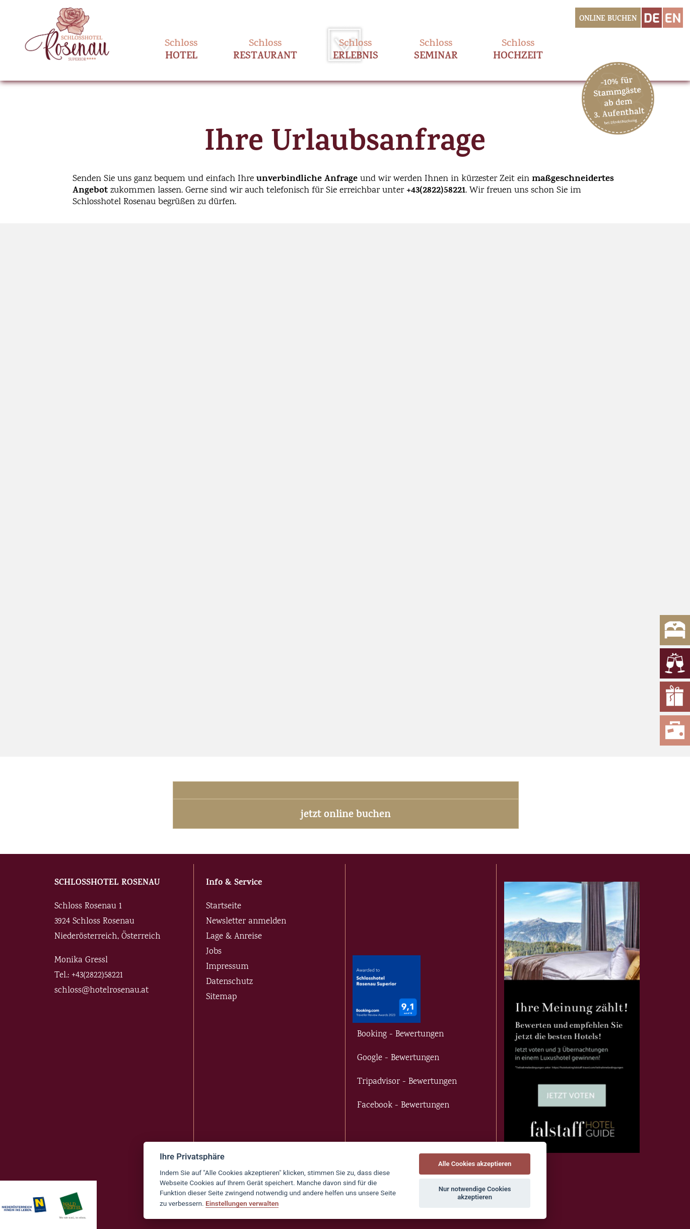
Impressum (227, 967)
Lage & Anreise (234, 937)
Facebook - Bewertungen (403, 1105)
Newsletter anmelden (246, 921)
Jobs (214, 952)
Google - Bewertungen (398, 1058)
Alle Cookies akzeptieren (474, 1163)
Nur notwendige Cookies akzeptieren (475, 1193)
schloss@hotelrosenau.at (101, 991)
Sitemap (221, 997)
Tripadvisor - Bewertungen (407, 1082)
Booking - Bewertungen (400, 1034)
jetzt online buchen (346, 815)
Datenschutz (229, 982)
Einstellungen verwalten (242, 1203)
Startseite (223, 906)
